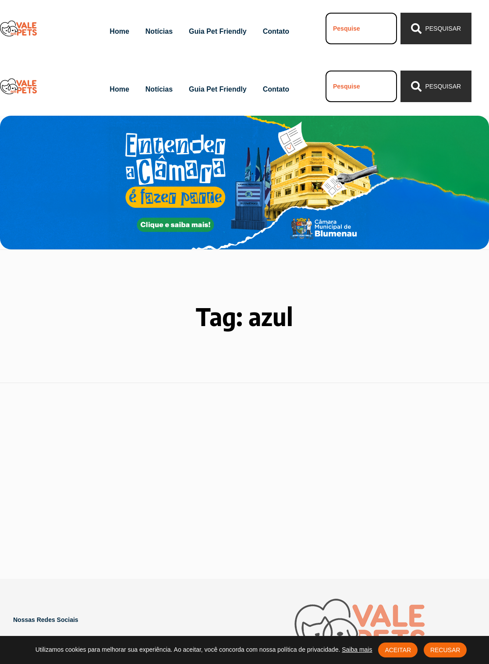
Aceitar (398, 649)
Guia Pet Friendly (218, 31)
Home (119, 31)
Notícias (159, 31)
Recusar (445, 649)
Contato (276, 31)
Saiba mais (357, 649)
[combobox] (361, 28)
